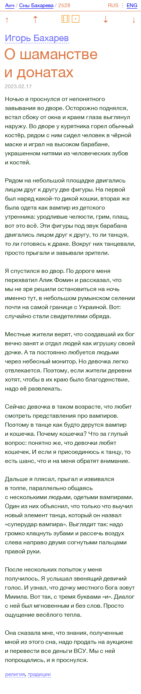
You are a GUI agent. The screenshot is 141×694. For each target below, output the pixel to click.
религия (15, 674)
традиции (39, 674)
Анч (9, 5)
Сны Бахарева (36, 5)
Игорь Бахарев (37, 37)
